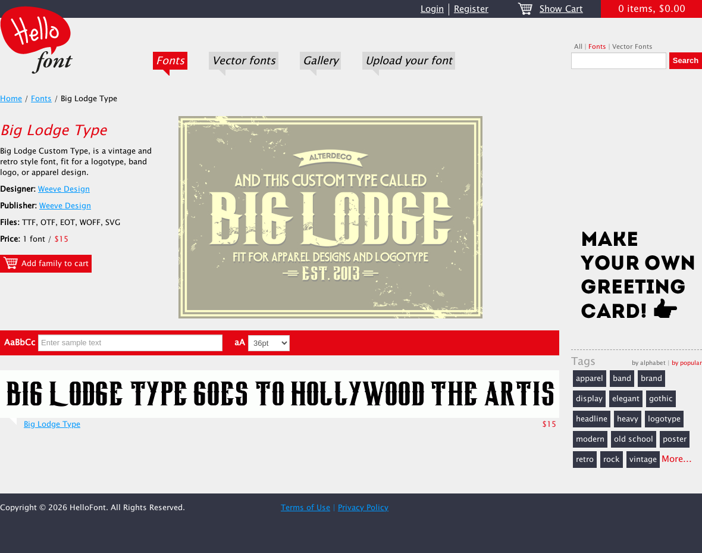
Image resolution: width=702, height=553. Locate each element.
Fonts (170, 60)
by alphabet (649, 362)
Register (471, 9)
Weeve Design (64, 189)
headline (591, 419)
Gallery (320, 60)
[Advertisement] (636, 153)
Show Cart (561, 9)
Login (432, 9)
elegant (626, 399)
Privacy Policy (363, 508)
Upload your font (408, 60)
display (589, 399)
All (578, 47)
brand (651, 379)
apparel (589, 379)
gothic (661, 399)
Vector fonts (243, 60)
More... (677, 459)
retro (585, 459)
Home (11, 99)
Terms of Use (305, 508)
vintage (643, 459)
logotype (664, 419)
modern (590, 439)
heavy (627, 419)
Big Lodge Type (52, 424)
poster (675, 439)
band (622, 379)
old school (633, 439)
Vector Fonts (632, 47)
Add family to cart (46, 263)
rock (611, 459)
